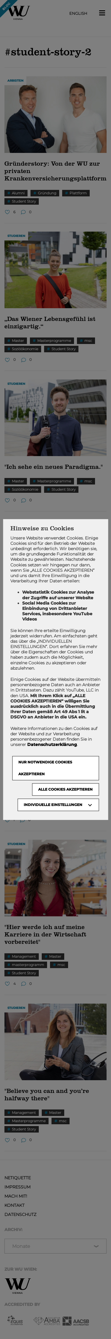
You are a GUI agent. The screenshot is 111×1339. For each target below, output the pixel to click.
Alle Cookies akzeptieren (65, 789)
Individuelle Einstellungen (53, 804)
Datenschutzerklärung (52, 744)
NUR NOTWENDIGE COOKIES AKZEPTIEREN (45, 768)
